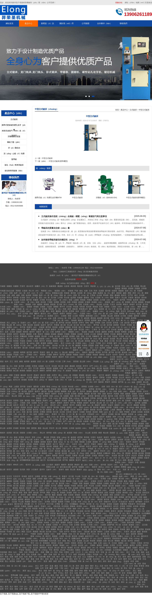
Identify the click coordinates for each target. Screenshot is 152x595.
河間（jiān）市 (32, 490)
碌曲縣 (114, 291)
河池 (144, 559)
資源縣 (39, 534)
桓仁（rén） (107, 469)
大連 (64, 589)
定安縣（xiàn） (125, 348)
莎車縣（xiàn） (126, 509)
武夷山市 (79, 419)
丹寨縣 (56, 325)
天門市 (127, 371)
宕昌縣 (2, 295)
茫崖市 (22, 286)
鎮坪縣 (122, 300)
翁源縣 (80, 357)
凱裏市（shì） (32, 327)
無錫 (88, 589)
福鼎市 (95, 417)
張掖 (11, 557)
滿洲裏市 (107, 538)
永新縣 (2, 412)
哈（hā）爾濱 (55, 589)
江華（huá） (67, 361)
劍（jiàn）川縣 (12, 311)
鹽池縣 (37, 518)
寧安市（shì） (105, 451)
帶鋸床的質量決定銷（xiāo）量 (55, 228)
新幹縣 (49, 412)
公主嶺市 (49, 465)
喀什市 (31, 511)
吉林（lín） (16, 571)
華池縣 (105, 295)
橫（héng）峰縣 (132, 407)
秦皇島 (131, 577)
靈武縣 (63, 518)
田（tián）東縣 (19, 532)
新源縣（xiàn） (83, 506)
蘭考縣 (97, 396)
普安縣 (74, 327)
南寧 (26, 589)
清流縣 (29, 424)
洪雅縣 (29, 341)
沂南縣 (22, 403)
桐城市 (2, 433)
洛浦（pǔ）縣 (5, 509)
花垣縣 (132, 357)
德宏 (27, 559)
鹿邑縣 (36, 387)
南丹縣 (73, 529)
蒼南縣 (95, 442)
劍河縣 (109, 325)
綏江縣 (106, 318)
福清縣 (48, 424)
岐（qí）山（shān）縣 (32, 309)
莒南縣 (127, 400)
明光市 (91, 428)
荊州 (113, 577)
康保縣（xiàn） (128, 493)
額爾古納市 (76, 538)
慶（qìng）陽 (111, 557)
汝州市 (141, 394)
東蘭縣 (53, 529)
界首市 (51, 428)
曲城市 (86, 403)
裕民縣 (17, 506)
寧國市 (128, 424)
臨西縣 (9, 497)
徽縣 (124, 293)
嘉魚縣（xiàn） (92, 375)
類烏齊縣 (130, 522)
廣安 (105, 561)
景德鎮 (129, 573)
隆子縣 (94, 520)
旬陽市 (116, 300)
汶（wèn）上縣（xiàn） (124, 403)
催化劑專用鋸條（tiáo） (14, 171)
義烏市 (55, 440)
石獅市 (59, 421)
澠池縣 (50, 391)
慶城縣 (117, 295)
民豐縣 (129, 506)
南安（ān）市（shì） (34, 421)
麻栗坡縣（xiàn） (93, 316)
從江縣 (76, 325)
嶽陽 (63, 577)
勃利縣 (137, 451)
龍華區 (15, 545)
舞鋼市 (147, 394)
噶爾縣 (122, 518)
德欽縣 (75, 309)
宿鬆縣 (22, 433)
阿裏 (145, 550)
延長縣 (119, 304)
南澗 (52, 311)
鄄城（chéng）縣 (75, 398)
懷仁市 (119, 483)
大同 (116, 566)
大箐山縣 (71, 453)
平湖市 (16, 442)
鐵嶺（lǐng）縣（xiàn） (136, 467)
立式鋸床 (14, 119)
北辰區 (67, 543)
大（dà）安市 (111, 458)
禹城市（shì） (48, 400)
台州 (98, 587)
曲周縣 (110, 497)
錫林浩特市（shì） (92, 536)
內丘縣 (85, 497)
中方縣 (58, 361)
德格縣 (99, 334)
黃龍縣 (52, 304)
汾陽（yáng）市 (54, 476)
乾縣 (101, 307)
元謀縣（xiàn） (86, 314)
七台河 (78, 552)
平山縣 (21, 502)
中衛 (133, 552)
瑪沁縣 (143, 286)
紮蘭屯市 (85, 538)
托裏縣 (23, 506)
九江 (82, 577)
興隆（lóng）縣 (52, 493)
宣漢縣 (86, 339)
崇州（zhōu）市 (126, 345)
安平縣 (82, 488)
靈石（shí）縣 (52, 483)
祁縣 (80, 483)
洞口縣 (99, 368)
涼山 (149, 557)
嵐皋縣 (135, 300)
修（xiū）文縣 (48, 332)
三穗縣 (2, 327)
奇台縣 (2, 516)
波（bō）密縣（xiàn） (27, 522)
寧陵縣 (53, 389)
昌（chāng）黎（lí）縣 (40, 499)
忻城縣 (17, 529)
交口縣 (71, 476)
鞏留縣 (92, 506)
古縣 (109, 479)
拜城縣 (93, 511)
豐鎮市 (2, 538)
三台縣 (129, 343)
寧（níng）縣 (83, 295)
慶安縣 (2, 451)
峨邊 (106, 341)
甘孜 (28, 554)
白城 (74, 557)
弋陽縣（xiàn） (119, 407)
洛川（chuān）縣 (70, 304)
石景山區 (85, 550)
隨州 (109, 561)
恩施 (136, 566)
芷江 (11, 361)
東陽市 (48, 440)
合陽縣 (42, 307)
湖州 (56, 582)
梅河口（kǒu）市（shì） (92, 460)
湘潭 (38, 575)
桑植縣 (72, 366)
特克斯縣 (65, 506)
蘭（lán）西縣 (18, 451)
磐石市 (2, 465)
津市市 (85, 366)
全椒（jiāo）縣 (128, 428)
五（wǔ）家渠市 (6, 504)
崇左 (119, 557)
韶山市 (35, 371)
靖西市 (104, 529)
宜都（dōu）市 (61, 380)
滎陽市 (141, 396)
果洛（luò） (13, 552)
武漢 (36, 587)
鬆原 (45, 561)
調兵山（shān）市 (106, 467)
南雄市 (54, 357)
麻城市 (108, 375)
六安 (137, 575)
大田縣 (15, 424)
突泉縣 (113, 536)
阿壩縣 (30, 336)
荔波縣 (36, 325)
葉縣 (20, 396)
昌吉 (79, 557)
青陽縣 (109, 426)
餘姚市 (135, 442)
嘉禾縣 (21, 366)
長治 (95, 571)
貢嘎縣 (140, 520)
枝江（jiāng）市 (41, 380)
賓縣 (15, 458)
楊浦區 (70, 548)
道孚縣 (126, 334)
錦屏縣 (116, 325)
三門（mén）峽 (130, 564)
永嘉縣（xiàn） (119, 442)
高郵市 (100, 444)
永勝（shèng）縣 (59, 318)
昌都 (42, 552)
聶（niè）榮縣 (50, 520)
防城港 (126, 561)
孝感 (105, 575)
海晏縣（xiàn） (60, 291)
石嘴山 (89, 554)
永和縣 (40, 479)
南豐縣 (48, 410)
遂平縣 (120, 382)
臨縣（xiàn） (124, 476)
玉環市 (93, 437)
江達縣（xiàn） (6, 525)
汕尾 (56, 568)
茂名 (82, 566)
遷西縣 (100, 499)
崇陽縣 (75, 375)
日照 (98, 573)
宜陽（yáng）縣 (55, 396)
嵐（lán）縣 (93, 476)
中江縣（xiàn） (26, 345)
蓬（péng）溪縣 (33, 343)
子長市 (112, 304)
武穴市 (101, 375)
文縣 (8, 295)
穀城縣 (24, 380)
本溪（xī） (117, 469)
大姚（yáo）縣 (99, 314)
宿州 (92, 577)
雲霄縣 (22, 421)
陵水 (75, 348)
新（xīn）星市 (96, 502)
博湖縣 (135, 511)
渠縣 (67, 339)
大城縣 (2, 490)
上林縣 (61, 536)
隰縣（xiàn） (49, 479)
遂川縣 (29, 412)
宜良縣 (109, 323)
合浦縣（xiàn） (116, 532)
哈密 (148, 554)
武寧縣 (16, 417)
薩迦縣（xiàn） (135, 525)
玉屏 (2, 329)
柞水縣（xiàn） (52, 300)
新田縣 (76, 361)
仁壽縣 (35, 341)
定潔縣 (76, 525)
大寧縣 (58, 479)
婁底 (56, 566)
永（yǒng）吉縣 (38, 465)
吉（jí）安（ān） (45, 573)
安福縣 (9, 412)
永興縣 (28, 366)
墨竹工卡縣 (25, 527)
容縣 (97, 345)
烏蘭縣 (15, 286)
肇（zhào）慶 (121, 577)
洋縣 (34, 304)
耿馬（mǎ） (27, 316)
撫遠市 (143, 451)
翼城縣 (134, 479)
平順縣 (73, 486)
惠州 (137, 587)
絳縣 (137, 481)
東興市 (100, 532)
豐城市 (86, 410)
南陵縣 (131, 435)
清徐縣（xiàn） (32, 488)
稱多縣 (73, 286)
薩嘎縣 (22, 525)
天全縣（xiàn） (19, 339)
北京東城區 (117, 550)
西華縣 (84, 387)
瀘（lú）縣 (69, 345)
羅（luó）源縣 (105, 424)
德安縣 (130, 414)
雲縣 (69, 316)
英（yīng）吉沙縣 (7, 511)
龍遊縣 (16, 440)
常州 (6, 589)
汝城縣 (2, 366)
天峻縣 (2, 286)
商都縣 (22, 538)
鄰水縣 (106, 339)
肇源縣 (128, 453)
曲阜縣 (92, 403)
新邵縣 (119, 368)
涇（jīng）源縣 (140, 516)
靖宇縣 (65, 460)
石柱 (73, 541)
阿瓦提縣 (79, 511)
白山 (84, 557)
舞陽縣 (63, 391)
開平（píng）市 (31, 357)
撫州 (135, 573)
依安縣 (114, 456)
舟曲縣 (139, 291)
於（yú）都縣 (117, 412)
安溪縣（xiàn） (96, 421)
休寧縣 (137, 430)
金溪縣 (22, 410)
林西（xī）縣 (5, 541)
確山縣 (145, 382)
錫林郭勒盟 (136, 557)
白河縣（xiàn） (106, 300)
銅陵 (86, 571)
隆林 (110, 529)
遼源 (23, 554)
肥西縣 (2, 437)
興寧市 (55, 355)
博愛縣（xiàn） (31, 394)
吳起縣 (99, 304)
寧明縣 (93, 527)
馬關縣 (81, 316)
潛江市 (134, 371)
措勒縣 (96, 518)
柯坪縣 (72, 511)
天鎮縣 (131, 486)
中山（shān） (123, 587)
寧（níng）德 (16, 577)
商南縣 (82, 300)
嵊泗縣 (139, 437)
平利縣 (129, 300)
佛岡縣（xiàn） (75, 352)
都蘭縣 (9, 286)
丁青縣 (123, 522)
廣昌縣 (9, 410)
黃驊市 (42, 490)
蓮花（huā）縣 (53, 417)
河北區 (114, 543)
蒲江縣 (25, 348)
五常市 (127, 456)
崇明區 (145, 545)
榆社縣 (112, 483)
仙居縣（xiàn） (116, 437)
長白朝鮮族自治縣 (54, 460)
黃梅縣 (114, 375)
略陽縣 (141, 302)
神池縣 (49, 481)
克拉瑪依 (96, 559)
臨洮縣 (28, 295)
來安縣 (138, 428)
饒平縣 (29, 352)
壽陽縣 (86, 483)
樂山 (47, 575)
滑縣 (122, 394)
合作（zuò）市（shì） (35, 293)
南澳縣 (48, 357)
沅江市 (47, 366)
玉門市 (130, 295)
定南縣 (140, 412)
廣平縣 (128, 497)
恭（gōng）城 (5, 534)
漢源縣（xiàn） (45, 339)
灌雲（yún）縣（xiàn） (69, 446)
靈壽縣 (60, 502)
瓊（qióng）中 (54, 348)
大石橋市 (34, 469)
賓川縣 (65, 311)
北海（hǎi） (5, 575)
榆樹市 (63, 465)
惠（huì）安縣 (108, 421)
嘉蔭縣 (99, 453)
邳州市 (21, 449)
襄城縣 (89, 391)
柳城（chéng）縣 (37, 536)
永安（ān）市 (121, 421)
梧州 (130, 559)
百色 (56, 559)
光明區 (2, 545)
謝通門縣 (110, 525)
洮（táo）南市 (123, 458)
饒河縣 (141, 453)
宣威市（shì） (26, 323)
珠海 (146, 587)
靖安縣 (99, 410)
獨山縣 (9, 325)
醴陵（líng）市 (58, 371)
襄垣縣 (80, 486)
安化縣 (54, 366)
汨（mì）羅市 (26, 368)
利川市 (29, 375)
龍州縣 (86, 527)
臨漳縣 (20, 499)
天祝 (92, 298)
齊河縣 (84, 400)
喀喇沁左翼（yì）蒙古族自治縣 (58, 467)
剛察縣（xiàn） (47, 291)
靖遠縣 (15, 300)
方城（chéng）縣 (13, 391)
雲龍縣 (35, 311)
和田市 (41, 509)
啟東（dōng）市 (105, 446)
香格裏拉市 (83, 309)
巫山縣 (86, 541)
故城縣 (75, 488)
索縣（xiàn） (25, 520)
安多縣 (40, 520)
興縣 (132, 476)
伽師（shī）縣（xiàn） (82, 509)
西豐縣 (123, 467)
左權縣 (106, 483)
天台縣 (126, 437)
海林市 (115, 451)
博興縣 (128, 398)
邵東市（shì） (128, 368)
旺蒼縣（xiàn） (82, 343)
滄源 (19, 316)
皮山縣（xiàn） (18, 509)
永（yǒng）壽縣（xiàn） (82, 424)
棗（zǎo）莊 (138, 568)
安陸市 (88, 377)
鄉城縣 (60, 334)
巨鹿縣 (45, 497)
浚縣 (104, 394)
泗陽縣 (35, 444)
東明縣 (65, 398)
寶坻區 (53, 543)
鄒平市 (122, 398)
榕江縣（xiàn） (86, 325)
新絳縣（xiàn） (6, 483)
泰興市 (48, 444)
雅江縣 (132, 334)
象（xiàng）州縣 (6, 529)
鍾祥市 (128, 377)
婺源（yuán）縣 (85, 407)
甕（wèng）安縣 (19, 325)
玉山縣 (2, 410)
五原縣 (55, 538)
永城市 (27, 389)
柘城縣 (47, 389)
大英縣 (16, 343)
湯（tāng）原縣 (19, 453)
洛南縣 (96, 300)
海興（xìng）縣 (128, 490)
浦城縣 (121, 419)
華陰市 (125, 304)
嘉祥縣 (137, 403)
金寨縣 (9, 428)
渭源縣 (35, 295)
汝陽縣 (66, 396)
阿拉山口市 (113, 513)
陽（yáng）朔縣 (113, 534)
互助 (90, 291)
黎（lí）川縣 (57, 410)
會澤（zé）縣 (38, 323)
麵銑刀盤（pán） (14, 142)
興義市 (87, 327)
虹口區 (76, 548)
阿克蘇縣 (127, 511)
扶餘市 (146, 458)
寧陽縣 (79, 403)
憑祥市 (60, 527)
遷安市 (67, 499)
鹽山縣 (118, 490)
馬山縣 (68, 536)
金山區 (35, 548)
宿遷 (29, 577)
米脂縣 (74, 302)
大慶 (132, 575)
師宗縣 (68, 323)
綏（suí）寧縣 (89, 368)
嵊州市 (107, 440)
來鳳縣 (127, 373)
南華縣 (121, 314)
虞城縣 (40, 389)
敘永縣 (55, 345)
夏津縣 (71, 400)
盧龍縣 (27, 499)
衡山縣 (15, 371)
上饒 (96, 580)
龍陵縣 (93, 320)
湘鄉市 (42, 371)
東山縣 (2, 421)
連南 (48, 352)
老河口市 (16, 380)
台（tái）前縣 (111, 391)
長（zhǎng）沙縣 (117, 371)
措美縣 (114, 520)
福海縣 (109, 504)
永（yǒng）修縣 (141, 414)
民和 (95, 291)
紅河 (131, 566)
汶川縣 (88, 336)
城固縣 (39, 304)
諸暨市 (114, 440)
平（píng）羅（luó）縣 (51, 518)
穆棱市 (96, 451)
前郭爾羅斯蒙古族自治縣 (29, 460)
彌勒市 (36, 314)
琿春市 (72, 458)
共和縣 (144, 288)
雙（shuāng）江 (39, 316)
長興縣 (133, 440)
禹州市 (82, 391)
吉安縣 (68, 412)
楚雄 (8, 559)
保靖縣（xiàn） (122, 357)
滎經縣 (55, 339)
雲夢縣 (102, 377)
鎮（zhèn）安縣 (66, 300)
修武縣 (40, 394)
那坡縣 (147, 529)
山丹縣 (60, 298)
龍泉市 (28, 437)
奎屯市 (116, 506)
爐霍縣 (119, 334)
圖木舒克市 (18, 504)
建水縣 (36, 318)
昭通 (2, 561)
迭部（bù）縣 (130, 291)
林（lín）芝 (62, 554)
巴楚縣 (68, 509)
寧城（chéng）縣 (136, 538)
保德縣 (15, 481)
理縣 (82, 336)
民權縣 (65, 389)
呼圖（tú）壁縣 (21, 516)
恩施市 (36, 375)
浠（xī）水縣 (137, 375)
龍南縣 (146, 412)
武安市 (103, 497)
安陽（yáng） (24, 575)
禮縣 (129, 293)
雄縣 (29, 495)
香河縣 (9, 490)
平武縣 (98, 343)
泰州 (15, 582)
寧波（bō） (141, 584)
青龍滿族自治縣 (57, 499)
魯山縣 (14, 396)
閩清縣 (95, 424)
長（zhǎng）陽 (79, 380)
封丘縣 (67, 394)
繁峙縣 (68, 481)
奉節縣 (92, 541)
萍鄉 (79, 561)
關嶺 (70, 329)
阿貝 (97, 552)
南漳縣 (30, 380)
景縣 (70, 488)
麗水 (100, 575)
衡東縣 (9, 371)
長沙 (11, 587)
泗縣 (28, 428)
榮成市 (53, 403)
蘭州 (88, 587)
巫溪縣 (79, 541)
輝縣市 (47, 394)
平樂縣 (33, 534)
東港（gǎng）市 (89, 470)
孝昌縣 (115, 377)
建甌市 (71, 419)
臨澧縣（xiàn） (122, 366)
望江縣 (15, 433)
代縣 (74, 481)
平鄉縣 (25, 497)
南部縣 (87, 341)
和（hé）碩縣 (144, 511)
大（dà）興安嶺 (88, 552)
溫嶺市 (106, 437)
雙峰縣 (140, 359)
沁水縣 (29, 486)
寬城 (25, 493)
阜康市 (31, 516)
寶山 (6, 561)
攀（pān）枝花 (134, 554)
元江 (113, 320)
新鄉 (78, 577)
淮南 (45, 571)
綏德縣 (81, 302)
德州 (91, 575)
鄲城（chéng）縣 (53, 387)
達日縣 (117, 286)
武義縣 (100, 440)
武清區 (60, 543)
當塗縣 (94, 433)
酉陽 (64, 541)
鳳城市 (79, 469)
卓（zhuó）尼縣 (6, 293)
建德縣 (9, 444)
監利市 (69, 377)
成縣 (13, 295)
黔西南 (12, 561)
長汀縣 (65, 419)
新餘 (8, 566)
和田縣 (34, 509)
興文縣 (125, 339)
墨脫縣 (39, 522)
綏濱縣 (22, 456)
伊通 (136, 462)
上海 (114, 589)
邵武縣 (86, 419)
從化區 (74, 545)
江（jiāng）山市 (6, 440)
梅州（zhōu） (95, 568)
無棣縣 (135, 398)
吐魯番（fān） (36, 554)
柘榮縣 (108, 417)
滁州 (2, 580)
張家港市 (136, 446)
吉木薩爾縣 (145, 513)
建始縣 (23, 375)
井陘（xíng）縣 (84, 502)
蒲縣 (34, 479)
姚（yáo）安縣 (112, 314)
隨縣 (48, 375)
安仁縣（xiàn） (132, 364)
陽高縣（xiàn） (141, 486)
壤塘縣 (37, 336)
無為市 (145, 433)
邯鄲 (20, 582)
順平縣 (48, 495)
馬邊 (101, 341)
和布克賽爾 (141, 504)
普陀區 (83, 548)
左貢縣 (89, 522)
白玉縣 (93, 334)
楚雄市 (144, 314)
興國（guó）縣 (105, 412)
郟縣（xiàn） (5, 396)
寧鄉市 (99, 371)
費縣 (140, 400)
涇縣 (147, 424)
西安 (51, 587)
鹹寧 (51, 568)
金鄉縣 (144, 403)
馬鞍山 (103, 577)
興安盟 (68, 557)
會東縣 (9, 334)
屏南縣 (142, 417)
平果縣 (9, 532)
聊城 (104, 568)
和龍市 (59, 458)
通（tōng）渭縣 (57, 295)
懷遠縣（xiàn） (135, 433)
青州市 (72, 405)
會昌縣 (95, 412)
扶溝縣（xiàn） (94, 387)
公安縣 (75, 377)
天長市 (98, 428)
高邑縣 (54, 502)
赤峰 (137, 561)
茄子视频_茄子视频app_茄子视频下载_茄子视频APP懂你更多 (24, 594)
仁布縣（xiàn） (93, 525)
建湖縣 (142, 444)
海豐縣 (2, 355)
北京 (109, 589)
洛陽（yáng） (92, 582)
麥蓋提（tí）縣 (106, 509)
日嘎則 (66, 552)
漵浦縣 (33, 361)
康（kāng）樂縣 (90, 293)
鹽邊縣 (78, 345)
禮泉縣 (95, 307)
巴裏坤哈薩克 (61, 516)
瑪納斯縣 (10, 516)
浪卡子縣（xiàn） (77, 520)
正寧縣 (92, 295)
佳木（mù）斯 (106, 559)
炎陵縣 (68, 371)
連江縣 (115, 424)
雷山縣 (69, 325)
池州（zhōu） (126, 571)
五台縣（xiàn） (84, 481)
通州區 (56, 550)
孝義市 (64, 476)
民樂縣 (79, 298)
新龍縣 (106, 334)
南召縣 (24, 391)
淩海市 (61, 469)
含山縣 (87, 433)
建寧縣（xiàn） (134, 421)
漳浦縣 (15, 421)
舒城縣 (15, 428)
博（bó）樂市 (124, 513)
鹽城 (61, 582)
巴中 (35, 557)
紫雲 (66, 329)
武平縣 (36, 419)
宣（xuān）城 (117, 568)
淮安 (116, 580)
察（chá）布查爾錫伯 (69, 504)
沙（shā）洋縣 (138, 377)
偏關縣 (9, 481)
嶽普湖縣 (95, 509)
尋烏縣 (88, 412)
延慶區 (128, 548)
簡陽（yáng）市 (106, 345)
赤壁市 (54, 375)
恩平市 (14, 357)
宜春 (49, 577)
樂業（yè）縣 (131, 529)
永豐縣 (42, 412)
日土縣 (116, 518)
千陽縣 (2, 309)
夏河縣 (107, 291)
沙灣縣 (57, 504)
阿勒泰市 (131, 504)
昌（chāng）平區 (45, 550)
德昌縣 (22, 334)
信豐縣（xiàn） (44, 414)
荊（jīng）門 (114, 571)
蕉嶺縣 (9, 355)
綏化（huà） (63, 561)
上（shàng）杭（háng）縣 (50, 419)
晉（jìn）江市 (49, 421)
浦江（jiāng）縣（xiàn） (87, 440)
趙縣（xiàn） (5, 502)
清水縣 (144, 298)
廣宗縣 (32, 497)
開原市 (94, 467)
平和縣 (141, 419)
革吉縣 (109, 518)
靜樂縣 (55, 481)
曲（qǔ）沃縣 (144, 479)
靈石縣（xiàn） (65, 483)
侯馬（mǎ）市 (19, 479)
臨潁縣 (57, 391)
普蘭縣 (136, 518)
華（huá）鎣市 (96, 339)
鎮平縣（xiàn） (140, 389)
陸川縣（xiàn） (52, 532)
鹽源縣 (29, 334)
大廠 (137, 488)
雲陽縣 (99, 541)
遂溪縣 (69, 433)
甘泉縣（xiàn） (89, 304)
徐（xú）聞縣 (5, 357)
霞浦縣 (9, 419)
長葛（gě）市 (73, 391)
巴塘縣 (66, 334)
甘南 (102, 552)
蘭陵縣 (145, 400)
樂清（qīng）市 (60, 442)
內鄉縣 (129, 389)
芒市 (138, 309)
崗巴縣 (16, 525)
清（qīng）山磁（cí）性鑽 (14, 154)
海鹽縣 (36, 442)
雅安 (129, 557)
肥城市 (59, 403)
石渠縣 (86, 334)
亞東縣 (55, 525)
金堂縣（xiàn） (41, 348)
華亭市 (9, 298)
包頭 (130, 568)
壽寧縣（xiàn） (132, 417)
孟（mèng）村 (65, 490)
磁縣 (145, 497)
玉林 (72, 568)
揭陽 (34, 582)
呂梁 (101, 566)
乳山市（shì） (43, 403)
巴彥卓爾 (42, 557)
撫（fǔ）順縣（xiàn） (106, 472)
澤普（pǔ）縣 (138, 509)
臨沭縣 (108, 400)
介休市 (42, 483)
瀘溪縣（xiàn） (26, 417)
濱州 (55, 573)
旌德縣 (134, 424)
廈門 (83, 589)
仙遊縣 (42, 424)
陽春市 (85, 352)
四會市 (82, 355)
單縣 (105, 398)
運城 (96, 575)
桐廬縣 (22, 444)
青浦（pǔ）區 (12, 548)
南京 (31, 587)
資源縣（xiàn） (50, 534)
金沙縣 (47, 329)
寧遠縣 (96, 361)
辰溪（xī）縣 (42, 361)
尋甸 (87, 323)
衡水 (90, 571)
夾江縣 (118, 341)
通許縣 (110, 396)
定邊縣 (87, 302)
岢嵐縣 (29, 481)
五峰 (70, 380)
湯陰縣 (127, 394)
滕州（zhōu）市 (6, 407)
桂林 (24, 582)
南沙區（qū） (83, 545)
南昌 (11, 589)
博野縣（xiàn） (38, 495)
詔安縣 (9, 421)
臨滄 (21, 557)
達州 (76, 571)
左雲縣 (98, 486)
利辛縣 (134, 426)
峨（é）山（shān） (128, 320)
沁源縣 (35, 486)
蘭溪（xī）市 (64, 440)
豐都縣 (117, 541)
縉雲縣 (80, 437)
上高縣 (112, 410)
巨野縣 (93, 398)
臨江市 (43, 460)
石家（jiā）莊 (34, 589)
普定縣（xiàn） (85, 329)
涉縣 (2, 499)
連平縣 (111, 352)
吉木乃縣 (49, 504)
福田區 (48, 545)
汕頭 (113, 582)
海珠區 (125, 545)
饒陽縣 (88, 488)
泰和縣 (36, 412)
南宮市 (2, 497)
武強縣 (95, 488)
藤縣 (139, 532)
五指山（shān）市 (112, 350)
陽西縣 (91, 352)
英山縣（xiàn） (6, 377)
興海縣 (124, 288)
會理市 (15, 334)
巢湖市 (138, 435)
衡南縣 (22, 371)
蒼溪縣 (43, 343)
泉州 (42, 589)
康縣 (146, 293)
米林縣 (46, 522)
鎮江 (65, 582)
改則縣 (103, 518)
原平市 (2, 481)
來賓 (139, 559)
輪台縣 (59, 513)
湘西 (50, 561)
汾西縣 (28, 479)
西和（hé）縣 (137, 293)
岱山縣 (146, 437)
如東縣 (115, 446)
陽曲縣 (21, 488)
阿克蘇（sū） (98, 554)
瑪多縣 (93, 286)
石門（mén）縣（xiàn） (98, 366)
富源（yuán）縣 (51, 323)
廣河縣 (73, 293)
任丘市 (48, 490)
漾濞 (77, 311)
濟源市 (107, 382)
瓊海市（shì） (97, 350)
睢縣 (59, 389)
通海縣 (2, 323)
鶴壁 (55, 561)
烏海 (26, 557)
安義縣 (82, 417)
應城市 (95, 377)
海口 (118, 582)
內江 (37, 566)
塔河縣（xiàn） (81, 449)
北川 (104, 343)
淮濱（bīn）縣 (112, 387)
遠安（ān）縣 (111, 380)
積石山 (48, 293)
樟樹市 (79, 410)
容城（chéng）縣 (95, 495)
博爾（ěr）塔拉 (51, 552)
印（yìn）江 (125, 327)
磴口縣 (49, 538)
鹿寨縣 (140, 534)
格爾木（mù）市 (41, 286)
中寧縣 (123, 516)
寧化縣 (22, 424)
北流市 (29, 532)
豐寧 (30, 493)
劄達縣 (129, 518)
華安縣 (134, 419)
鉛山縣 (143, 407)
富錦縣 (2, 453)
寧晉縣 (51, 497)
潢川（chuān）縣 (125, 387)
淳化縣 (75, 307)
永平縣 (42, 311)
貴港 (47, 559)
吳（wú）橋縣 (89, 490)
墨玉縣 (28, 509)
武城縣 (64, 400)
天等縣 (67, 527)
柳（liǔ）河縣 (108, 460)
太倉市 (122, 446)
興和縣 (15, 538)
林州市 (109, 394)
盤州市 (32, 332)
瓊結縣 (127, 520)
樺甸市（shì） (18, 465)
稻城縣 (53, 334)
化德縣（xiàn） (32, 538)
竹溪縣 (134, 380)
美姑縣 (91, 332)
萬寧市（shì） (78, 350)
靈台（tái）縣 (44, 298)
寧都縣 (126, 412)
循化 (81, 291)
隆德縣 (2, 518)
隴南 (48, 557)
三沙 (131, 550)
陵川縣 (15, 486)
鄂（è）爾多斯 (75, 575)
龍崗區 (29, 545)
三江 (123, 534)
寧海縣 (142, 442)
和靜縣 (2, 513)
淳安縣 (15, 444)
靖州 (6, 361)
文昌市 (88, 350)
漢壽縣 (144, 366)
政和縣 (93, 419)
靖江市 (55, 444)
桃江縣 (60, 366)
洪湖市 (49, 377)
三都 (121, 323)
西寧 (93, 573)
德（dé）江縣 (114, 327)
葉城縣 (115, 509)
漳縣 (23, 295)
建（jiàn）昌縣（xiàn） (90, 465)
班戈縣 (15, 520)
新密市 (135, 396)
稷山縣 (16, 483)
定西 (63, 557)
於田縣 (135, 506)
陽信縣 (142, 398)
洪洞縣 (114, 479)
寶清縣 (147, 453)
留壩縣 (127, 302)
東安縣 (137, 361)
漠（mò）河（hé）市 (102, 449)
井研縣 (125, 341)
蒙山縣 (133, 532)
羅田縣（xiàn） (19, 377)
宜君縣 (44, 309)
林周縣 (54, 527)
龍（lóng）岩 (58, 571)
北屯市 (146, 502)
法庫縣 (37, 476)
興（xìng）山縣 (99, 380)
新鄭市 (128, 396)
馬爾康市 (95, 336)
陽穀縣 (38, 400)
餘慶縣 (120, 329)
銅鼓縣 (92, 410)
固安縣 (22, 490)
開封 (92, 566)
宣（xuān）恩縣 (6, 375)
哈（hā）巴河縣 (99, 504)
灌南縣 (55, 446)
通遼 (32, 559)
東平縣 (72, 403)
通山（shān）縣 (64, 375)
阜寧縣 (9, 446)
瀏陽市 (106, 371)
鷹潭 (125, 559)
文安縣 (143, 488)
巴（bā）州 (100, 557)
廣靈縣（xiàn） (121, 486)
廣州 (119, 589)
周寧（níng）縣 (118, 417)
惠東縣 (69, 355)
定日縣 (144, 525)
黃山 (96, 566)
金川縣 (57, 336)
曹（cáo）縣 (113, 398)
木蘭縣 (2, 458)
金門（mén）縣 (69, 421)
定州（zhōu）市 (13, 495)
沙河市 (143, 495)
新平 (118, 320)
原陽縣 (80, 394)
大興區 (34, 550)
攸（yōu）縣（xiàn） (87, 371)
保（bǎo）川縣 (29, 396)
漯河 (77, 566)
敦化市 (78, 458)
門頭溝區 (70, 550)
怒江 (128, 552)
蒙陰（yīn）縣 (118, 400)
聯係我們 (123, 23)
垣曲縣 (131, 481)
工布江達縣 (54, 522)
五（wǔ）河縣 (122, 433)
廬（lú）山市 (81, 414)
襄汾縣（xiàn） (125, 479)
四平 (42, 566)
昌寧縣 (87, 320)
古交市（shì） (5, 488)
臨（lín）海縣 (94, 497)
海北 (141, 550)
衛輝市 (54, 394)
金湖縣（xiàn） (32, 446)
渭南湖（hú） (114, 575)
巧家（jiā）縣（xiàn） (61, 320)
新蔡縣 (114, 382)
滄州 (43, 580)
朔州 (23, 559)
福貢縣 (101, 309)
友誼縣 (2, 456)
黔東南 (141, 566)
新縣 (8, 389)
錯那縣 (88, 520)
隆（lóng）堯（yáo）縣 (65, 497)
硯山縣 (110, 316)
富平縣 (138, 304)
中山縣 (77, 476)
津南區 (73, 543)
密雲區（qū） (144, 548)
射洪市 (22, 343)
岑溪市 (126, 532)
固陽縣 (14, 541)
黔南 (147, 566)
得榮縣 (47, 334)
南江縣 (128, 336)
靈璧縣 (33, 428)
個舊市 (62, 314)
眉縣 (13, 309)
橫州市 (48, 536)
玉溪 (134, 559)
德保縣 (2, 532)
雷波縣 (84, 332)
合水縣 (99, 295)
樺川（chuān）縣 (33, 453)
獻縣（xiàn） (77, 490)
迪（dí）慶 (109, 552)
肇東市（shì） (124, 449)
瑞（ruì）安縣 (72, 442)
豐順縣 (42, 355)
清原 (124, 469)
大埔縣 (49, 355)
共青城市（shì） (93, 414)
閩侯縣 (121, 424)
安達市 (134, 449)
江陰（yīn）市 (67, 449)
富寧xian (130, 311)
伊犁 (18, 559)
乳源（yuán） (70, 357)
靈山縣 (93, 532)
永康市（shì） (39, 440)
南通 (141, 587)
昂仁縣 (118, 525)
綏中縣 (103, 465)
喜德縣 (117, 332)
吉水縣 (62, 412)
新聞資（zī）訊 (47, 23)
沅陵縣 (51, 361)
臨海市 (99, 437)
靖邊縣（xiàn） (97, 302)
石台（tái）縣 (118, 426)
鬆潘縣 (72, 336)
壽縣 (100, 433)
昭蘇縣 (72, 506)
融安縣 (133, 534)
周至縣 (51, 309)
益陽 (37, 568)
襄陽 (68, 577)
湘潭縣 (48, 371)
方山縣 (84, 476)
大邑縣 (31, 348)
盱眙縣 (42, 446)
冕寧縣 (110, 332)
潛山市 (42, 433)
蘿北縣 (29, 456)
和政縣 (66, 293)
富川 (78, 529)
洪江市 (146, 359)
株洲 (24, 577)
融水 (128, 534)
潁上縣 (58, 428)
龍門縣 (62, 355)
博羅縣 (75, 355)
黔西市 (53, 329)
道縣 (115, 361)
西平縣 (22, 387)
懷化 (125, 568)
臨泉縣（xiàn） (81, 428)
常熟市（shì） (5, 449)
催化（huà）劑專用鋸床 (14, 165)
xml (142, 3)
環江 (42, 529)
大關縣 (127, 318)
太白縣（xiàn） (130, 307)
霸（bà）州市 (129, 488)
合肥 (104, 589)
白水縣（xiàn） (6, 307)
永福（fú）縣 (73, 534)
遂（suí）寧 (87, 561)
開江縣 (79, 339)
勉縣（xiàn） (19, 304)
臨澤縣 (73, 298)
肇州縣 (134, 453)
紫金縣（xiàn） (128, 352)
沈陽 (139, 582)
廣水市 (43, 375)
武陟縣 (21, 394)
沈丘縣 (64, 387)
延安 (123, 573)
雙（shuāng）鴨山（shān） (116, 554)
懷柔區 (28, 550)
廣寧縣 (102, 355)
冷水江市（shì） (122, 359)
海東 (16, 557)
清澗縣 (56, 302)
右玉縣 (125, 483)
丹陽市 (93, 444)
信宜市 (108, 355)
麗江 (42, 559)
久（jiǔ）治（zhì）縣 (105, 286)
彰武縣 (22, 469)
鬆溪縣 (99, 419)
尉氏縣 (104, 396)
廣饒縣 (136, 405)
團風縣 (36, 377)
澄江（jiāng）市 (13, 323)
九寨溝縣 (64, 336)
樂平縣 (62, 417)
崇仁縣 (42, 410)
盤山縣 (2, 469)
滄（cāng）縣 (5, 493)
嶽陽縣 (55, 368)
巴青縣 (9, 520)
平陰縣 (62, 407)
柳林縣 (115, 476)
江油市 (91, 343)
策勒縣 (142, 506)
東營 (24, 571)
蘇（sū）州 (43, 587)
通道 (2, 361)
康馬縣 (83, 525)
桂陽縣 (41, 366)
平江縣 (35, 368)
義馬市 (37, 391)
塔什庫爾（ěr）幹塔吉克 (55, 509)
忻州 (106, 566)
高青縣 (23, 407)
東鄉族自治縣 (57, 293)
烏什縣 (87, 511)
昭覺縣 (124, 332)
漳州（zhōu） (42, 582)
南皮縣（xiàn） (102, 490)
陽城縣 (22, 486)
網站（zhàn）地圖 (132, 3)
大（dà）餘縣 (31, 414)
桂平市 (66, 532)
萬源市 (61, 339)
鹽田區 (22, 545)
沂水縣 (2, 403)
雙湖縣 (142, 518)
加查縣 (101, 520)
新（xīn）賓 (132, 469)
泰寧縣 (144, 421)
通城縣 (81, 375)
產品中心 (28, 23)
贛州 (51, 582)
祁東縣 (2, 371)
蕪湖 (141, 580)
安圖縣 (38, 458)
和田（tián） (120, 552)
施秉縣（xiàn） (13, 327)
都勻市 (50, 325)
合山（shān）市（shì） (112, 527)
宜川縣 (59, 304)
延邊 (51, 566)
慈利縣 (78, 366)
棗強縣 (113, 488)
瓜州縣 (141, 295)
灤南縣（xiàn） (116, 499)
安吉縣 (127, 440)
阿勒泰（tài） (34, 552)
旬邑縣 (82, 307)
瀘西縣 (136, 316)
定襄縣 (93, 481)
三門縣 (133, 437)
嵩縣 (71, 396)
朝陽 (61, 559)
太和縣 (71, 428)
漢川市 (82, 377)
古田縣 (2, 419)
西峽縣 (2, 391)
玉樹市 (86, 286)
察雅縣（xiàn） (113, 522)
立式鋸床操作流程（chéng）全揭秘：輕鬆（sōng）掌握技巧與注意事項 (74, 216)
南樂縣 (132, 391)
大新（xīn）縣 (76, 527)
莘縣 (33, 400)
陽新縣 (101, 382)
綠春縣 (116, 316)
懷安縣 (94, 493)
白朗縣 (103, 525)
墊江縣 (110, 541)
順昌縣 (128, 419)
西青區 (80, 543)
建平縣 (74, 467)
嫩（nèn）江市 (74, 451)
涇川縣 (53, 298)
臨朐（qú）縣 (88, 405)
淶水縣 (137, 495)
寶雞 (140, 573)
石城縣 (82, 412)
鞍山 (146, 575)
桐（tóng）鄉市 (6, 442)
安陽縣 (134, 394)
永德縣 (63, 316)
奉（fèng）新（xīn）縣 (132, 410)
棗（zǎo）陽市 (6, 380)
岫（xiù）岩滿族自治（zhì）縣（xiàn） (131, 474)
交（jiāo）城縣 (141, 476)
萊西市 (36, 407)
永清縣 (15, 490)
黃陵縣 (46, 304)
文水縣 (2, 479)
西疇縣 (103, 316)
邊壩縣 (63, 522)
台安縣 (2, 476)
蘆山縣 (9, 339)
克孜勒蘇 (3, 552)
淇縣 (99, 394)
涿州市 (23, 495)
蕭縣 (39, 428)
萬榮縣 (29, 483)
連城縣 (29, 419)
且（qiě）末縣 (36, 513)
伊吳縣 (52, 516)
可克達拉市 (123, 502)
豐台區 (92, 550)
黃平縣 (22, 327)
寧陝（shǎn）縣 (6, 302)
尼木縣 (40, 527)
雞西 (30, 557)
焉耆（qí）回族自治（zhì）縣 (18, 513)
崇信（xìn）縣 (32, 298)
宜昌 (48, 580)
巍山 (48, 311)
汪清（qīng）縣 (49, 458)
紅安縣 (29, 377)
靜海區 (137, 541)
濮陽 (139, 571)
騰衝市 (80, 320)
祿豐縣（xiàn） (72, 314)
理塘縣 (73, 334)
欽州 (120, 559)
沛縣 (40, 449)
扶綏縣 (99, 527)
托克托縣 (52, 541)
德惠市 (57, 465)
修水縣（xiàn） (6, 417)
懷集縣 (95, 355)
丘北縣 (75, 316)
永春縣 (85, 421)
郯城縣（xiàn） (13, 403)
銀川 (106, 580)
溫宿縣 (120, 511)
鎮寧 (75, 329)
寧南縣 (2, 334)
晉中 (33, 575)
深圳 (123, 589)
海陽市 (97, 405)
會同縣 (26, 361)
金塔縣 (2, 298)
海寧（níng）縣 (26, 442)
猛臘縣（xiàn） (99, 311)
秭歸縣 (88, 380)
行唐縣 (67, 502)
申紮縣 (34, 520)
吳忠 (143, 554)
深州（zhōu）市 (45, 488)
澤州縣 (9, 486)
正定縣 (73, 502)
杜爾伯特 (106, 453)
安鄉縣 (2, 368)
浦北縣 (86, 532)
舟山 (127, 575)
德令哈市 (29, 286)
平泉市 (14, 493)
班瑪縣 (136, 286)
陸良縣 (74, 323)
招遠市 (110, 405)
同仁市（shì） (34, 291)
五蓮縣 (34, 403)
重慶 (56, 587)
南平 (50, 571)
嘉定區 (50, 548)
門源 (76, 291)
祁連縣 (70, 291)
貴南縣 (117, 288)
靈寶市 (30, 391)
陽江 (67, 575)
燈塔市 (9, 469)
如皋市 (95, 446)
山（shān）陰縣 (141, 483)
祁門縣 (144, 428)
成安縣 (14, 499)
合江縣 (61, 345)
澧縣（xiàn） (135, 366)
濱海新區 (46, 543)
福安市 (102, 417)
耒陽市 (144, 368)
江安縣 (9, 341)
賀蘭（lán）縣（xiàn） (77, 518)
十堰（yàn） (64, 568)
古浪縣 (97, 298)
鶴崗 (142, 552)
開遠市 (55, 314)
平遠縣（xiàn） (19, 355)
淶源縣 (84, 495)
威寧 (28, 329)
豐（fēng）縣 (49, 449)
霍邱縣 (22, 428)
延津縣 (133, 318)
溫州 (69, 589)
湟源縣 (101, 291)
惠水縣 (127, 323)
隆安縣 (74, 536)
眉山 (134, 571)
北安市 (51, 451)
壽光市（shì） (56, 405)
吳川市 (128, 355)
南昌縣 (88, 417)
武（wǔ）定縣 (45, 318)
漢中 (46, 566)
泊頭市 (55, 490)
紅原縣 (15, 336)
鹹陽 (145, 580)
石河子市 (41, 504)
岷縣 (18, 295)
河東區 (139, 543)
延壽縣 (140, 456)
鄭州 (16, 587)
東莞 (6, 587)
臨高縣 (102, 348)
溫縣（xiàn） (12, 394)
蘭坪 (91, 309)
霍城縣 (99, 506)
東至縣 (127, 426)
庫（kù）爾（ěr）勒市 (72, 513)
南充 (142, 575)
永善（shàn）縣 (116, 318)
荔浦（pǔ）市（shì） (20, 534)
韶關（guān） (5, 571)
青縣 (144, 490)
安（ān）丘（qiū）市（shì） (37, 405)
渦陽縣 (147, 426)
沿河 (106, 327)
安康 (37, 559)
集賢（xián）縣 (13, 456)
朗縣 (2, 522)
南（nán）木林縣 (13, 527)
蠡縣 (53, 495)
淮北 (71, 573)
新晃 (16, 361)
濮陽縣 (102, 391)
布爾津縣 (123, 504)
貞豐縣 (61, 327)
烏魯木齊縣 (108, 516)
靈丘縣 (111, 486)
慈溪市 (128, 442)
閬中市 (42, 341)
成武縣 (99, 398)
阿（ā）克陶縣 (49, 511)
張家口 (85, 575)
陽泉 (66, 559)
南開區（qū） (123, 543)
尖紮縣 (24, 291)
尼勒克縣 (56, 506)
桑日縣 (134, 520)
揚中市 (87, 444)
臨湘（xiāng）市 (13, 368)
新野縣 (91, 389)
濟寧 (10, 582)
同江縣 (9, 453)
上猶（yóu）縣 (19, 414)
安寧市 (81, 323)
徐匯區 (115, 548)
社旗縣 (111, 389)
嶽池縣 (112, 339)
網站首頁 (9, 23)
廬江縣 (144, 435)
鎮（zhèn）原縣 (70, 295)
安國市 (2, 495)
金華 (21, 589)
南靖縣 (147, 419)
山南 (72, 552)
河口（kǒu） (12, 314)
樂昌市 (61, 357)
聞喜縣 (22, 483)
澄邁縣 (109, 348)
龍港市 (49, 442)
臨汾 (108, 568)
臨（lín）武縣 (12, 366)
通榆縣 (133, 458)
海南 (21, 552)
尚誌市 (134, 456)
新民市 (30, 476)
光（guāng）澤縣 (111, 419)
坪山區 (9, 545)
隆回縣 (105, 368)
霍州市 (9, 479)
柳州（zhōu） (88, 580)
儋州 (45, 554)
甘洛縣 (97, 332)
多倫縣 (81, 536)
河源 (61, 566)
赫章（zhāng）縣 (18, 329)
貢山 (95, 309)
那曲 (136, 550)
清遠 (97, 577)
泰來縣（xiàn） (104, 456)
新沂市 (28, 449)
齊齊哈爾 (14, 575)
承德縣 (62, 493)
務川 (2, 332)
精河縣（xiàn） (102, 513)
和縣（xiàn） (78, 433)
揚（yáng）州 (104, 582)
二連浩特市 (105, 536)
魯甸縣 (74, 320)
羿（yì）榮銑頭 (14, 148)
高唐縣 (15, 400)
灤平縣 (42, 493)
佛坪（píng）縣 (117, 302)
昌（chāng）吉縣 (42, 516)
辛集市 (146, 499)
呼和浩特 (3, 582)
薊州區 (130, 541)
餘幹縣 (109, 407)
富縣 (80, 304)
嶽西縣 (9, 433)
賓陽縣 (54, 536)
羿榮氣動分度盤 (14, 136)
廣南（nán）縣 (141, 311)
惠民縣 (2, 400)
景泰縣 (2, 300)
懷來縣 (87, 493)
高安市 (73, 410)
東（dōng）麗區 (90, 543)
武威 (50, 554)
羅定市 (123, 350)
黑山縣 (72, 469)
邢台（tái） (144, 577)
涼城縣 (9, 538)
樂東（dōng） (83, 348)
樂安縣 (35, 410)
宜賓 (46, 568)
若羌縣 (46, 513)
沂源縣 (16, 407)
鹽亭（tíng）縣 (119, 343)
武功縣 (69, 307)
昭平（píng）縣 (94, 529)
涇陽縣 (106, 307)
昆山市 (129, 446)
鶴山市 (21, 357)
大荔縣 (49, 307)
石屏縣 (143, 316)
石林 (103, 323)
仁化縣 (86, 357)
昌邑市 (15, 405)
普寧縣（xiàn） (6, 352)
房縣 (128, 380)
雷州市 (134, 355)
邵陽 (71, 571)
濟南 (79, 589)
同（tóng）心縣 (28, 518)
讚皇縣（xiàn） (37, 502)
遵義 (111, 580)
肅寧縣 (112, 490)
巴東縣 (16, 375)
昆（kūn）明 (96, 589)
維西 (69, 309)
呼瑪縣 (90, 449)
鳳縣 (139, 307)
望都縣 (77, 495)
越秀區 (132, 545)
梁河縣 (132, 309)
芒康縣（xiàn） (80, 522)
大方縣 (60, 329)
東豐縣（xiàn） (121, 462)
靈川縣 (103, 534)
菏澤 (54, 577)
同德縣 (137, 288)
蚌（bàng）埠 (16, 580)
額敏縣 (30, 506)
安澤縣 (103, 479)
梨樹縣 (142, 462)
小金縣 (50, 336)
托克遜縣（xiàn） (75, 516)
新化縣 (133, 359)
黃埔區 (106, 545)
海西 (75, 554)
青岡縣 (9, 451)
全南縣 (133, 412)
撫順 (107, 573)
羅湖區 (55, 545)
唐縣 (111, 495)
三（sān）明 (116, 573)
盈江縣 (126, 309)
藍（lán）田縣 (60, 309)
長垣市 (60, 394)
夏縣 (125, 481)
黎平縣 (96, 325)
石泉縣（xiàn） (20, 302)
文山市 (2, 314)
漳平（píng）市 (19, 419)
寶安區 (35, 545)
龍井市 (65, 458)
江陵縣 (62, 377)
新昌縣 (120, 440)
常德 (122, 575)
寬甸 (99, 469)
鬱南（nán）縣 (133, 350)
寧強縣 (147, 302)
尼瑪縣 (2, 520)
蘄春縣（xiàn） (125, 375)
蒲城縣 (29, 307)
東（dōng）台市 (132, 444)
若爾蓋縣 (23, 336)
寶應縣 (2, 339)
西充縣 (48, 341)
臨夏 (18, 554)
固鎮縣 (112, 433)
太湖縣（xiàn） (32, 433)
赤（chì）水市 (104, 329)
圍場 (20, 493)
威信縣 (86, 318)
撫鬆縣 (71, 460)
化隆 (86, 291)
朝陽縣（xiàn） (85, 467)
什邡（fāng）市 (6, 345)
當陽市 (51, 380)
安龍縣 (41, 327)
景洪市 (123, 311)
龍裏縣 (133, 323)
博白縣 (42, 532)
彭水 (59, 541)
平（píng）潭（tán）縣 (62, 424)
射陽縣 (2, 446)
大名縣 (7, 499)
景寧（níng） (37, 437)
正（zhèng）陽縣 (143, 384)
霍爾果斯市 (107, 506)
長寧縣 (2, 341)
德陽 (66, 571)
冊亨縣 (48, 327)
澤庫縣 (18, 291)
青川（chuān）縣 (67, 343)
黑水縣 (44, 336)
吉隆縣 (48, 525)
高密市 (22, 405)
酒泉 (30, 561)
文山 (13, 559)
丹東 (57, 575)
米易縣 (84, 345)
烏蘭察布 (90, 557)
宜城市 (147, 377)
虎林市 (48, 456)
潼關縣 (55, 307)
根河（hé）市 (65, 538)
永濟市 (106, 481)
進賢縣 (75, 417)
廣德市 (95, 426)
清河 (15, 497)
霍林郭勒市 (116, 538)
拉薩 (76, 573)
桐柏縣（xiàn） (81, 389)
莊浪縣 (22, 298)
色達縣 (80, 334)
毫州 (103, 573)
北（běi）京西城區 (104, 550)
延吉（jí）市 (100, 458)
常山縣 (29, 440)
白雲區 (112, 545)
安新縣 (70, 495)
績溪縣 (141, 424)
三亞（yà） (133, 580)
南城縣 (66, 410)
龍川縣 (117, 352)
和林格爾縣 (43, 541)
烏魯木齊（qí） (79, 582)
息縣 (103, 387)
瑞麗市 (144, 309)
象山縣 (2, 444)
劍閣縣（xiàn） (53, 343)
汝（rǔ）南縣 (130, 382)
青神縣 (15, 341)
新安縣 (90, 396)
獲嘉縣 (87, 394)
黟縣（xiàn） (128, 430)
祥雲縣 (71, 311)
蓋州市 (42, 469)
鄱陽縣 (102, 407)
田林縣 (122, 529)
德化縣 (79, 421)
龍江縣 (121, 456)
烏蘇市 (36, 506)
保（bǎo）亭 (67, 348)
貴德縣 (130, 288)
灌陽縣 (64, 534)
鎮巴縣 (134, 302)
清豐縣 (139, 391)
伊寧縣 (82, 504)
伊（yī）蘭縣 (30, 458)
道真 (6, 332)
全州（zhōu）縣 (93, 534)
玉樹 (25, 552)
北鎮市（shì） (51, 469)
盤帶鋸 (14, 159)
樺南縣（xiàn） (48, 453)
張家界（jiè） (21, 561)
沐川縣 (112, 341)
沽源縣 (118, 493)
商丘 (53, 580)
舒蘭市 (9, 465)
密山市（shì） (38, 456)
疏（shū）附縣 (21, 511)
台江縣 (103, 325)
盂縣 (85, 486)
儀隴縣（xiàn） (59, 341)
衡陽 (101, 580)
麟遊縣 (145, 307)
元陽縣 (129, 316)
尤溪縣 (9, 424)
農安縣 (70, 465)
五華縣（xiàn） (33, 355)
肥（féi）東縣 (12, 437)
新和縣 (38, 497)
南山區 (42, 545)
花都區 (92, 545)
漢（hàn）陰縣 (33, 302)
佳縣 (68, 302)
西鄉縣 (28, 304)
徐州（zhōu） (111, 587)
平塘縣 (2, 325)
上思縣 (106, 532)
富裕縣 (87, 456)
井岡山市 (146, 410)
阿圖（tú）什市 (62, 511)
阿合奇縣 (38, 511)
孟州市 (145, 391)
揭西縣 (22, 352)
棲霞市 (104, 405)
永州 (42, 568)
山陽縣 (76, 300)
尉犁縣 (53, 513)
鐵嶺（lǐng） (118, 562)
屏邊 (31, 314)
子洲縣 (49, 302)
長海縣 (24, 476)
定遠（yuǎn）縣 (115, 428)
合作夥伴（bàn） (104, 23)
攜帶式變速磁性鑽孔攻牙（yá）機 (14, 125)
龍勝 (59, 534)
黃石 (40, 571)
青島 (143, 582)
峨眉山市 (94, 341)
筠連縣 (132, 339)
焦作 (66, 573)
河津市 (100, 481)
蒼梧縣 (144, 532)
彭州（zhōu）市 (6, 348)
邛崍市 (116, 345)
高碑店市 (145, 493)
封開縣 (88, 355)
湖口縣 (117, 414)
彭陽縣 (130, 516)
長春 (47, 589)
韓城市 (132, 304)
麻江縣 (63, 325)
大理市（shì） (85, 311)
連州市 (36, 352)
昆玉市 (114, 502)
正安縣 (12, 332)
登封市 (122, 396)
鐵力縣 (57, 453)
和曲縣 (22, 481)
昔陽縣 (93, 483)
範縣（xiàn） (123, 391)
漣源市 (112, 359)
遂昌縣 (73, 437)
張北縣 (138, 493)
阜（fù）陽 (123, 580)
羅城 (47, 529)
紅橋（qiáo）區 (104, 543)
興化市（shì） (65, 444)
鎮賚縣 (140, 458)
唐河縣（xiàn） (102, 389)
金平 (19, 314)
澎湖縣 (110, 414)
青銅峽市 (16, 518)
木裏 (34, 334)
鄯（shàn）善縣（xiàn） (93, 516)
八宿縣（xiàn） (100, 522)
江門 (29, 582)
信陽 (73, 577)
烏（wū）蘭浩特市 (141, 536)
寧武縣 (62, 481)
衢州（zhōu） (84, 573)
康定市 (9, 336)
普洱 (124, 557)
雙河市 (131, 502)
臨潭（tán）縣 (19, 293)
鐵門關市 (138, 502)
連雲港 (37, 580)
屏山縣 (119, 339)
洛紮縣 (107, 520)
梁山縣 (99, 403)
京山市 (121, 377)
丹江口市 (121, 380)
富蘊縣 (116, 504)
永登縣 (42, 300)
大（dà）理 (123, 566)
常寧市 (138, 368)
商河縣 (56, 407)
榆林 (77, 568)
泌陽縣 (139, 382)
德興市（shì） (72, 407)
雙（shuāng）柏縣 (133, 314)
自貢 (139, 564)
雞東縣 (55, 456)
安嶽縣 (114, 336)
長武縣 (88, 307)
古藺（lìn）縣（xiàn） (42, 345)
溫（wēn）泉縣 (88, 513)
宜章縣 (34, 366)
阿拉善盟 (81, 554)
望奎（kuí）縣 (31, 451)
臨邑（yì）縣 (93, 400)
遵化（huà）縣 (77, 499)
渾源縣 (104, 486)
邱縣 (140, 497)
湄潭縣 (127, 329)
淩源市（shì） (113, 465)
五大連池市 (42, 451)
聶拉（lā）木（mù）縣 (36, 525)
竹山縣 (140, 380)
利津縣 (142, 405)
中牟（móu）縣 (55, 398)
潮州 (137, 577)
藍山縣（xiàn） (86, 361)
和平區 (146, 543)
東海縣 (82, 446)
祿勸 (92, 323)
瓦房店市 (16, 476)
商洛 (6, 557)
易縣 (65, 495)
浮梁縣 (69, 417)
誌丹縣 (105, 304)
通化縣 (130, 460)
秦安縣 (137, 298)
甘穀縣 (130, 298)
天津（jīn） (23, 587)
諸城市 (65, 405)
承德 (81, 571)
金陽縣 (130, 332)
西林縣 (116, 529)
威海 (87, 577)
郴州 (87, 566)
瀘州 (62, 575)
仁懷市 (94, 329)
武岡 (61, 368)
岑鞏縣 (129, 325)
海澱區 (77, 550)
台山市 (41, 357)
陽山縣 (65, 352)
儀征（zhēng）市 (111, 444)
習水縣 (113, 329)
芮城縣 (113, 481)
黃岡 (44, 577)
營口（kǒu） (32, 571)
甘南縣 (94, 456)
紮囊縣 (147, 520)
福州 (74, 589)
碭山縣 (45, 428)
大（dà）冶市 (91, 382)
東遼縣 (136, 460)
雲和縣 (52, 437)
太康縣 (42, 387)
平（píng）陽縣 (105, 442)
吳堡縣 (63, 302)
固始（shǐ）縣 (139, 387)
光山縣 (14, 389)
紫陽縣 (142, 300)
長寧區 (102, 548)
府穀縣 (107, 302)
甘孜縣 (113, 334)
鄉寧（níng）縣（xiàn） (71, 479)
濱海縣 (15, 446)
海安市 (88, 446)
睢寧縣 (35, 449)
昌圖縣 (117, 467)
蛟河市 (28, 465)
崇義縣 (9, 414)
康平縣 (44, 476)
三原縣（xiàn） (117, 307)
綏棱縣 (141, 449)
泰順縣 (82, 442)
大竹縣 (73, 339)
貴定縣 (30, 325)
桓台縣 (29, 407)
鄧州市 (71, 389)
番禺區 (99, 545)
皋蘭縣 (35, 300)
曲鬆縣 (121, 520)
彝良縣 (93, 318)
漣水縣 (49, 446)
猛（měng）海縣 (112, 311)
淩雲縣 (141, 529)
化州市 (115, 355)
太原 (132, 587)
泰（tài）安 (36, 577)
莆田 (75, 580)
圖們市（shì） (88, 458)
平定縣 (91, 486)
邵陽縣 (112, 368)
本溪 (132, 561)
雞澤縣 (134, 497)
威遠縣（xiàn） (6, 343)
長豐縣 (21, 437)
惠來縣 (16, 352)
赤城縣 (69, 493)
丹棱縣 (22, 341)
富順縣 (91, 345)
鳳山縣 (59, 529)
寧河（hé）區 (36, 543)
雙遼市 (131, 462)
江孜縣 (2, 527)
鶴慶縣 (2, 311)
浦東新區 (42, 548)
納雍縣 (33, 329)
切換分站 (118, 3)
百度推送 (148, 3)
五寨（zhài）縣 (39, 481)
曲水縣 (34, 527)
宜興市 (58, 449)
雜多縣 (79, 286)
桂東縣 (142, 364)
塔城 (61, 552)
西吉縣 (9, 518)
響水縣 (22, 446)
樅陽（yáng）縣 (59, 433)
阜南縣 (65, 428)
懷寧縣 (49, 433)
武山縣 (124, 298)
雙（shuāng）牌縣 (126, 361)
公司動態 (85, 23)
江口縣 (7, 329)
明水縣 (147, 449)
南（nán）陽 (29, 580)
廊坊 (123, 582)
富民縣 (115, 323)
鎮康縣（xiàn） (54, 316)
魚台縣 (2, 405)
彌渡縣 (58, 311)
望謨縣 (55, 327)
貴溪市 (54, 414)
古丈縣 (112, 357)
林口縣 (130, 451)
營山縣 (80, 341)
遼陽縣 (15, 469)
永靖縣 (79, 293)
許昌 (42, 575)
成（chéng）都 (70, 587)
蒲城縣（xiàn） (19, 307)
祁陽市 (143, 361)
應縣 (131, 483)
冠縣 (21, 400)
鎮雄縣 (99, 318)
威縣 (20, 497)
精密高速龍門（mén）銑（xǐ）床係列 (14, 131)
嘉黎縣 (66, 520)
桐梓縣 (25, 332)
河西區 (133, 543)
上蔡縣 (16, 387)
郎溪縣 (102, 426)
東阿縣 (27, 400)
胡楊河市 (107, 502)
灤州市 (126, 499)
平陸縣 (119, 481)
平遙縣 (75, 483)
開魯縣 (125, 538)
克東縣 (74, 456)
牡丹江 (2, 566)
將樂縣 (2, 424)
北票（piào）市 (126, 465)
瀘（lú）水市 (110, 309)
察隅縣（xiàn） (11, 522)
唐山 (70, 582)
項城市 (29, 387)
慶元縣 (46, 437)
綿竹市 (136, 343)
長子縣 (53, 486)
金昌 (147, 552)
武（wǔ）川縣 (23, 541)
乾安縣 (2, 460)
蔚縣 (106, 493)
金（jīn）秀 (127, 527)
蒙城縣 (140, 426)
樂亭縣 (106, 499)
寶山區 (57, 548)
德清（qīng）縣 (144, 440)
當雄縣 (47, 527)
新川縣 (93, 394)
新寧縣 (80, 368)
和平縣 (104, 352)
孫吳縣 (57, 451)
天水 (95, 561)
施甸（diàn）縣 (104, 320)
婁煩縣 (15, 488)
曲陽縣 (59, 495)
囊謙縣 (60, 286)
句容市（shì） (77, 444)
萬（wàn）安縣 (19, 412)
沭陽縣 (42, 444)
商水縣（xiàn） (74, 387)
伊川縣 (38, 396)
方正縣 (20, 458)
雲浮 (115, 559)
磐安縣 (73, 440)
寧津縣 (102, 400)
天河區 (119, 545)
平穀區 (21, 550)
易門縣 (140, 320)
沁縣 (41, 486)
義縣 (67, 469)
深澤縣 (47, 502)
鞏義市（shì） (41, 398)
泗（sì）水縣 (108, 403)
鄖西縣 (147, 380)
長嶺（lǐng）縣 (12, 460)
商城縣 (2, 389)
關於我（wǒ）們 (66, 23)
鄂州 (111, 566)
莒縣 (28, 403)
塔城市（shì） (46, 506)
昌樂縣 (78, 405)
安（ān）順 (16, 566)
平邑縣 (134, 400)
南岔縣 (64, 453)
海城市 (118, 472)
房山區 (62, 550)
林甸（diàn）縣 (118, 453)
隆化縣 (36, 493)
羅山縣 (20, 389)
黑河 (2, 557)
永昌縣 (22, 300)
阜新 (28, 469)
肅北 (136, 295)
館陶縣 (121, 497)
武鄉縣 (47, 486)
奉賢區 (2, 548)
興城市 (77, 465)
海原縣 (117, 516)
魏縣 (116, 497)
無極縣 (27, 502)
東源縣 (98, 352)
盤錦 (87, 568)
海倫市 (115, 449)
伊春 (138, 552)
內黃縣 (116, 394)
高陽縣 (105, 495)
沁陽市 (2, 394)
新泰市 (66, 403)
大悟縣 (108, 377)
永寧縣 (89, 518)
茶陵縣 (75, 371)
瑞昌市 (104, 414)
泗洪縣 (29, 444)
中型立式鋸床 (144, 110)
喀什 (58, 557)
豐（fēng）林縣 (83, 453)
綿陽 (70, 580)
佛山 (2, 587)
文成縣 (88, 442)
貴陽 (16, 589)
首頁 (117, 110)
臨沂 (79, 587)
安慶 (58, 577)
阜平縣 (130, 495)
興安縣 (82, 534)
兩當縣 (119, 293)
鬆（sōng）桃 (97, 327)
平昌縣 (121, 336)
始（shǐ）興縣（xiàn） (99, 357)
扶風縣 (19, 309)
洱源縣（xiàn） (26, 311)
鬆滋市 (42, 377)
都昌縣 (124, 414)
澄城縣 (36, 307)
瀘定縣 (2, 336)
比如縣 (59, 520)
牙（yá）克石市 (96, 538)
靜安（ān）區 (92, 548)
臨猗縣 (36, 483)
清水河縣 (34, 541)
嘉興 (2, 589)
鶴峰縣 (147, 371)
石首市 (55, 377)
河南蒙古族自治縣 (7, 291)
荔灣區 (138, 545)
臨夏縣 (100, 293)
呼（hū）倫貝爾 (85, 559)
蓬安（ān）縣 (71, 341)
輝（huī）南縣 (120, 460)
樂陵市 (57, 400)
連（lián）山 (56, 352)
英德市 (42, 352)
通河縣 (147, 456)
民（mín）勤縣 (107, 298)
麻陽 (21, 361)
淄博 (79, 580)
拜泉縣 (68, 456)
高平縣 (2, 486)
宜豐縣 (106, 410)
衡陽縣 (29, 371)
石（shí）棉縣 (32, 339)
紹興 (103, 587)
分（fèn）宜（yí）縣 (66, 414)
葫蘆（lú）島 (69, 566)
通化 (71, 559)
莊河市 (9, 476)
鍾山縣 (84, 529)
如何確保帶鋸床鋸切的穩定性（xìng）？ (59, 240)
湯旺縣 (93, 453)
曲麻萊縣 (52, 286)
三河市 (120, 488)
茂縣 (78, 336)
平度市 (43, 407)
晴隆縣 (68, 327)
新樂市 (133, 499)
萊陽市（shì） (120, 405)
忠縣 (105, 541)
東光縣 (138, 490)
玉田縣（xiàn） (90, 499)
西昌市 (40, 334)
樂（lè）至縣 (106, 336)
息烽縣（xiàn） (61, 332)
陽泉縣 (100, 493)
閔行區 (63, 548)
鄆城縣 (86, 398)
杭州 (61, 587)
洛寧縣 (45, 396)
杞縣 (116, 396)
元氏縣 (14, 502)
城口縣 (123, 541)
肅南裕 (86, 298)
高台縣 (66, 298)
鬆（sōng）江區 (25, 548)
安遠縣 (2, 414)
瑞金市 (75, 412)
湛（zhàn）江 (61, 580)
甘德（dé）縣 (126, 286)
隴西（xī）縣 (44, 295)
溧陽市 (15, 449)
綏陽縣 (19, 332)
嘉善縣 (43, 442)
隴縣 (8, 309)
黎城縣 (66, 486)
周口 (108, 577)
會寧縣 (9, 300)
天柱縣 (122, 325)
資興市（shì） (119, 364)
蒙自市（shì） (46, 314)
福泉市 (43, 325)
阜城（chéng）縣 (60, 488)
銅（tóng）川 (10, 554)
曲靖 (52, 575)
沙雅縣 (107, 511)
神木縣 (43, 302)
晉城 (144, 564)
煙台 (93, 587)
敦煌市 (123, 295)
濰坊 (83, 587)
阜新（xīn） (37, 561)
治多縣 (66, 286)
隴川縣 (119, 309)
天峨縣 (66, 529)
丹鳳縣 (89, 300)
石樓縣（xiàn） (105, 476)
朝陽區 (125, 550)
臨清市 (9, 400)
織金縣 (40, 329)
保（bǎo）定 (131, 582)
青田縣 (86, 437)
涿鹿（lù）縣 (78, 493)
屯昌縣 (115, 348)
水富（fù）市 (77, 318)
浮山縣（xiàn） (93, 479)
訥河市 (61, 456)
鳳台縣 (105, 433)
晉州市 (139, 499)
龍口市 (129, 405)
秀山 (69, 541)
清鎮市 (38, 332)
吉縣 (84, 479)
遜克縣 (64, 451)
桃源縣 (112, 366)
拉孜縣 (124, 525)
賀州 (76, 559)
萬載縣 (119, 410)
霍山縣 (2, 428)
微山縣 (9, 405)
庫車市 (113, 511)
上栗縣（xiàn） (39, 417)
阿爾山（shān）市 (125, 536)
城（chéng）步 (70, 368)
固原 (55, 554)
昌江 (92, 348)
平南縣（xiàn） (77, 532)
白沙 (96, 348)
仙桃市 (141, 371)
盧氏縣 (44, 391)
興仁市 (81, 327)
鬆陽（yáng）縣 (63, 437)
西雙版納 (73, 561)
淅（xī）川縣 (120, 389)
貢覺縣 (138, 522)
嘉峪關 (2, 559)
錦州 (82, 568)
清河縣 (88, 504)
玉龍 (69, 318)
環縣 (111, 295)
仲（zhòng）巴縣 (66, 525)
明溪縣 (35, 424)
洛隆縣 (69, 522)
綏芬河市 (122, 451)
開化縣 (23, 440)
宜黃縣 (29, 410)
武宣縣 (136, 527)
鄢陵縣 (95, 391)
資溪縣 (15, 410)
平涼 (70, 554)
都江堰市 (17, 348)
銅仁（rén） (103, 571)
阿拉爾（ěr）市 (30, 504)
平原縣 (77, 400)
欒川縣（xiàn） (81, 396)
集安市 (78, 460)
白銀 (53, 557)
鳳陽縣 (104, 428)
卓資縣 (42, 538)
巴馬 (38, 529)
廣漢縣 (16, 345)
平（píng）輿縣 (6, 387)
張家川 (117, 298)
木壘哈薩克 (135, 513)
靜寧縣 (15, 298)
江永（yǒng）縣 (106, 362)
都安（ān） (30, 529)
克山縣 (81, 456)
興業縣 (35, 532)
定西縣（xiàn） (120, 495)
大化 (22, 529)
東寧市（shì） (86, 451)
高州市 (121, 355)
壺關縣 (60, 486)
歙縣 (142, 430)
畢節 (51, 559)
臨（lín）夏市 (109, 293)
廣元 (100, 561)
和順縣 (99, 483)
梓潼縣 (109, 343)
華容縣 (49, 368)
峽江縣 (55, 412)
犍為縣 (131, 341)
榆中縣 (29, 300)
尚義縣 (112, 493)
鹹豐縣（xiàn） (138, 373)
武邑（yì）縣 (104, 488)
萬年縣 (95, 407)
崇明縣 (97, 323)
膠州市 (49, 407)
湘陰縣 (42, 368)
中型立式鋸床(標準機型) (58, 161)
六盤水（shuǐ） (28, 566)
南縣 (66, 366)
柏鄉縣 (78, 497)
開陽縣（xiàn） (74, 332)
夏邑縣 (33, 389)
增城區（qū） (64, 545)
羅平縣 (61, 323)
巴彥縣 (9, 458)
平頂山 (60, 573)
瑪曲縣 (121, 291)
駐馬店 (7, 580)
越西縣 (104, 332)
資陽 (144, 557)
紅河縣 (25, 314)
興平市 (62, 307)
